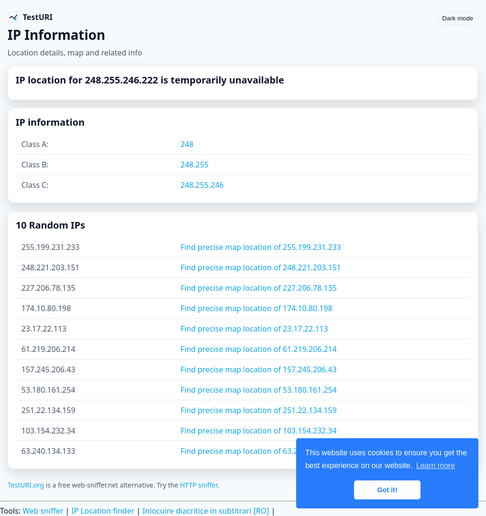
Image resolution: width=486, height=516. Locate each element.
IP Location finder (102, 511)
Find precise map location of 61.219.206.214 (258, 349)
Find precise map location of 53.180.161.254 (258, 390)
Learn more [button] (435, 465)
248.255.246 (202, 185)
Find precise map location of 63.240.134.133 (258, 451)
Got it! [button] (387, 490)
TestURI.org (26, 484)
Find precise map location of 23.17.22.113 (254, 328)
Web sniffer (42, 511)
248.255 (194, 164)
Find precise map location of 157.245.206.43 (258, 369)
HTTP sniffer (198, 484)
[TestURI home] (30, 17)
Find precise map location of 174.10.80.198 (256, 308)
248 (186, 144)
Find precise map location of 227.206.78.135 (258, 288)
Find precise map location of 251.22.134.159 (258, 410)
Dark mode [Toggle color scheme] (457, 18)
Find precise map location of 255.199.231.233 (260, 247)
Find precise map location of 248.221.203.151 (260, 267)
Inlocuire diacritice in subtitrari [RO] (205, 511)
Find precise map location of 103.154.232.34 (258, 430)
